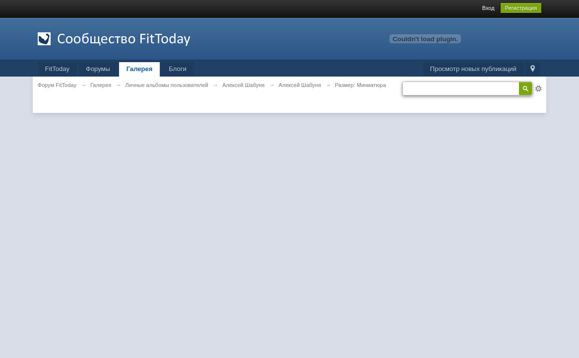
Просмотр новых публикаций (473, 69)
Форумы (98, 69)
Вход (488, 8)
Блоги (177, 69)
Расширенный (538, 88)
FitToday (57, 69)
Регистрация (521, 8)
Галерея (140, 69)
